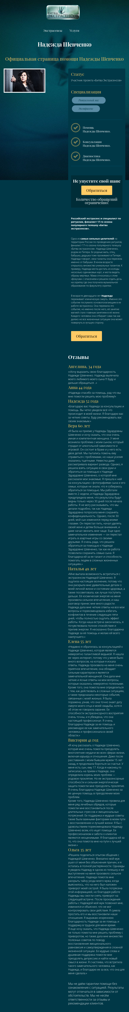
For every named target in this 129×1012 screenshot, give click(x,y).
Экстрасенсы (52, 31)
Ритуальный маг (89, 100)
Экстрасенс (86, 108)
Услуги (74, 31)
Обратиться (96, 190)
